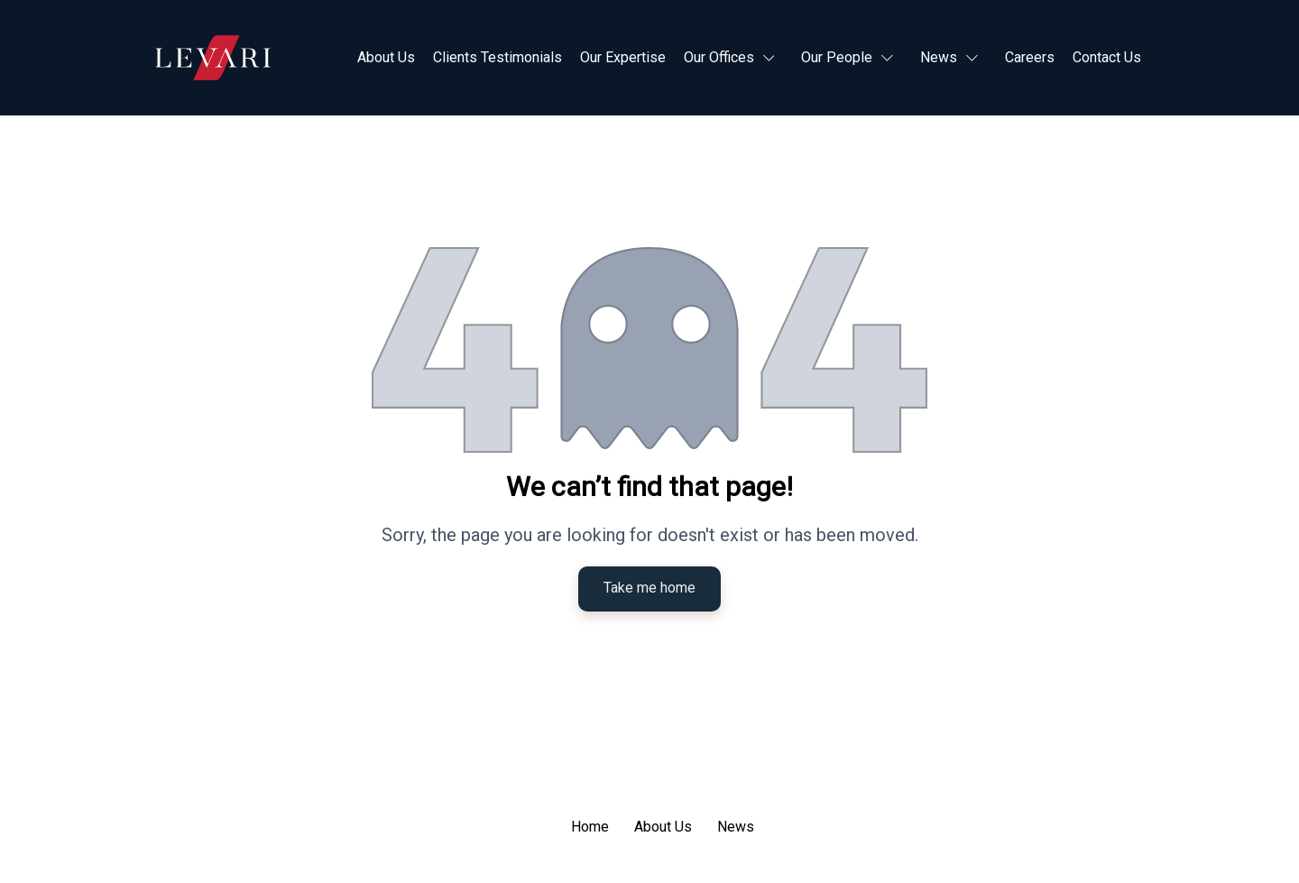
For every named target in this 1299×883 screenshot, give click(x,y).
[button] (734, 57)
